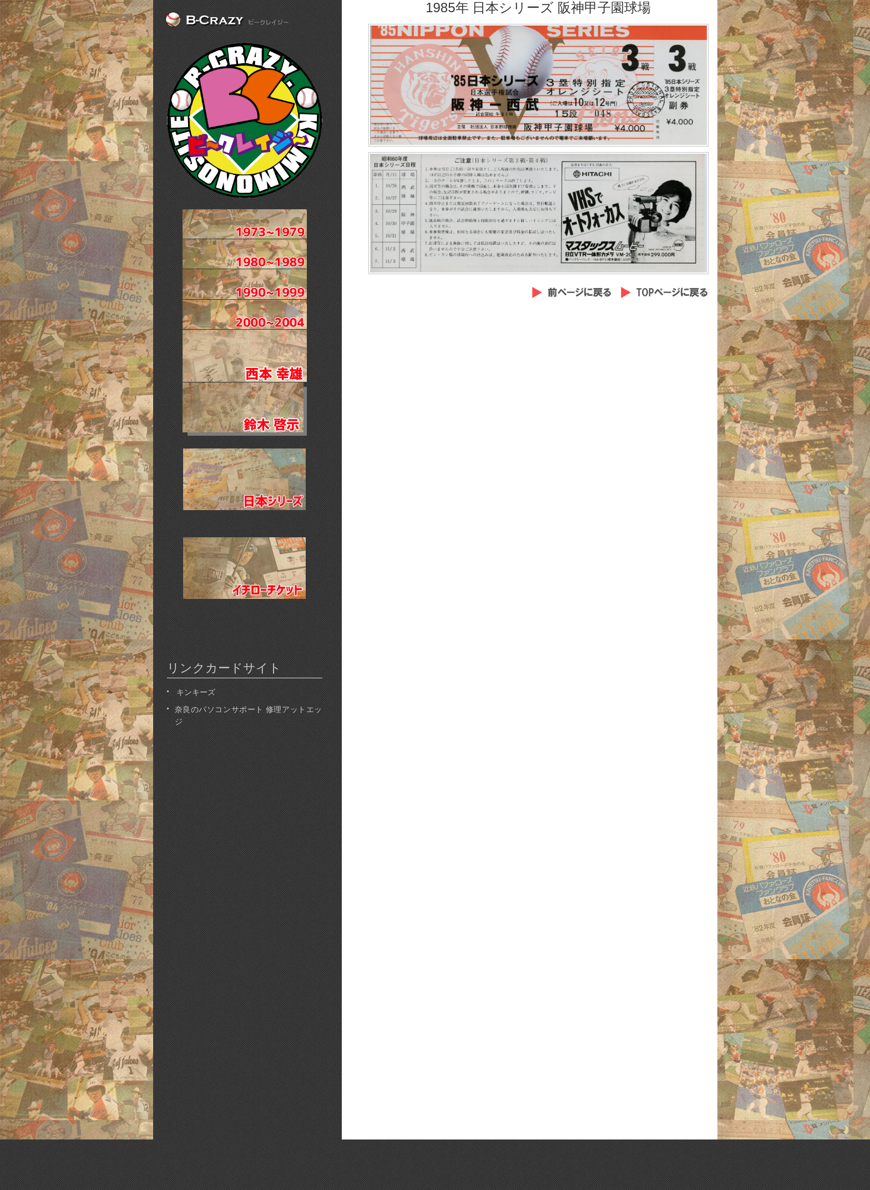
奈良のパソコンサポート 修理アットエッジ (248, 715)
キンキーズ (195, 691)
